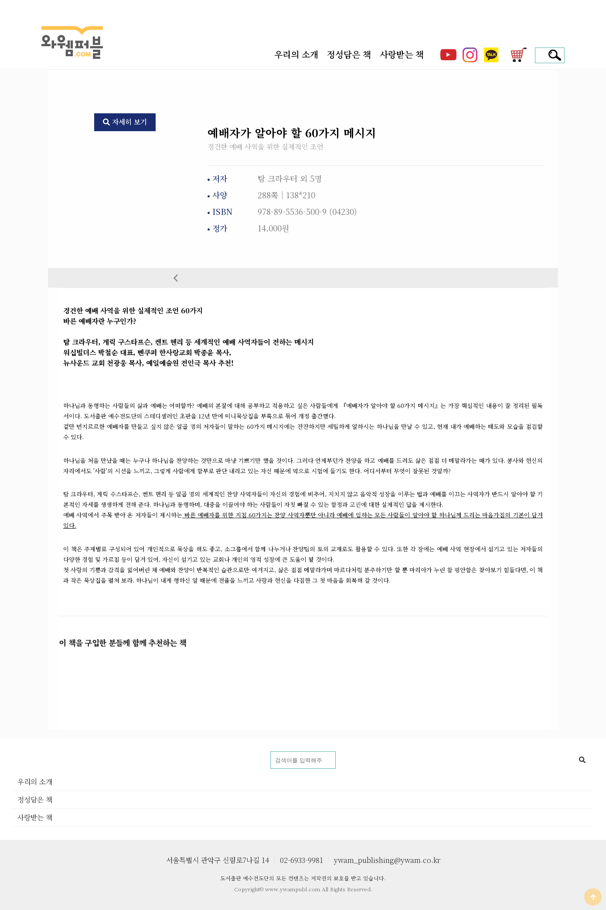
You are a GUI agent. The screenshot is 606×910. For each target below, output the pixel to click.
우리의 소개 (296, 54)
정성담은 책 (349, 54)
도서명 (13, 751)
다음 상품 (430, 278)
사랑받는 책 (402, 54)
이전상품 (175, 278)
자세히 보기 (125, 122)
